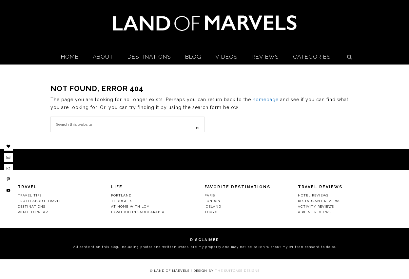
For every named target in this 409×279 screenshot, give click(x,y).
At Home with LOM (130, 206)
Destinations (31, 206)
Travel (27, 187)
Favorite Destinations (237, 187)
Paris (209, 195)
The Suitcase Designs (237, 270)
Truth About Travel (40, 201)
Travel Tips (30, 195)
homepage (266, 99)
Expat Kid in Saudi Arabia (138, 212)
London (212, 201)
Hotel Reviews (313, 195)
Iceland (212, 206)
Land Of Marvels (204, 23)
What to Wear (33, 212)
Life (117, 187)
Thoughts (121, 201)
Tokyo (211, 212)
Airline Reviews (314, 212)
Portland (121, 195)
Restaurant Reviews (319, 201)
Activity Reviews (316, 206)
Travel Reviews (320, 187)
